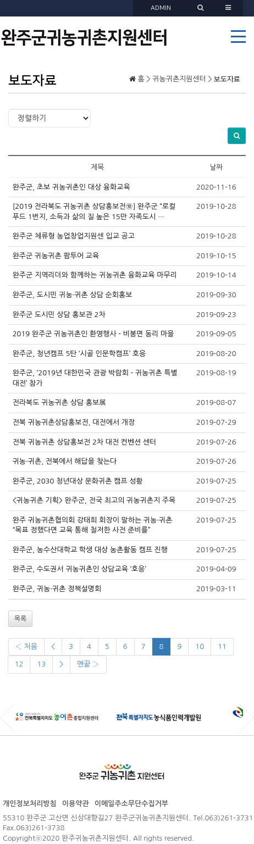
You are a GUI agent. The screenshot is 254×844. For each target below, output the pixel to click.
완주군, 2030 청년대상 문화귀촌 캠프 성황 (78, 481)
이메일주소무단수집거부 (131, 803)
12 (19, 664)
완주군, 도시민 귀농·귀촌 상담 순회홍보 (72, 294)
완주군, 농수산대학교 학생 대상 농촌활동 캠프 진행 (90, 549)
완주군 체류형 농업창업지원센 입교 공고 (74, 236)
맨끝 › (88, 664)
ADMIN (161, 8)
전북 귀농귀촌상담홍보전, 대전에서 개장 (74, 422)
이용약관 (75, 803)
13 (41, 664)
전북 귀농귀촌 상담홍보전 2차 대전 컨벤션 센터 (85, 442)
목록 (20, 618)
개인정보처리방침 (30, 803)
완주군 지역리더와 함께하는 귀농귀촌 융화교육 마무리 (95, 275)
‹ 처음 (26, 646)
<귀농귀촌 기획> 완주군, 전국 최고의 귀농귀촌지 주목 (94, 500)
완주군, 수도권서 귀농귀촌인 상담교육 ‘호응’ (79, 569)
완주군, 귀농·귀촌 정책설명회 (57, 588)
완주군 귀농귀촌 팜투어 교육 (56, 255)
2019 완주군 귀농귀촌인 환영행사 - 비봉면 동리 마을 (93, 333)
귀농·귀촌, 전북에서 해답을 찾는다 (65, 461)
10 (199, 646)
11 (222, 646)
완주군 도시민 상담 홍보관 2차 (59, 314)
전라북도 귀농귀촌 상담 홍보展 (60, 402)
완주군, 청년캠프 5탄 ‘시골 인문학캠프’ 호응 (79, 353)
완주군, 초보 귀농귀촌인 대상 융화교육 (71, 187)
